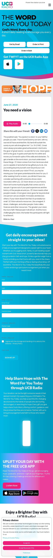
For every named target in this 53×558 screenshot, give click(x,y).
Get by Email (14, 44)
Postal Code (6, 326)
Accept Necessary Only (26, 548)
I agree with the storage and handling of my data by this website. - (25, 342)
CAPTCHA (5, 350)
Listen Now (11, 485)
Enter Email (5, 303)
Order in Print (38, 44)
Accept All (26, 543)
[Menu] (50, 5)
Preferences (26, 553)
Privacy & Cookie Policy (11, 538)
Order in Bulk (26, 50)
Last (3, 288)
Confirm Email (6, 311)
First (3, 280)
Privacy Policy (17, 343)
